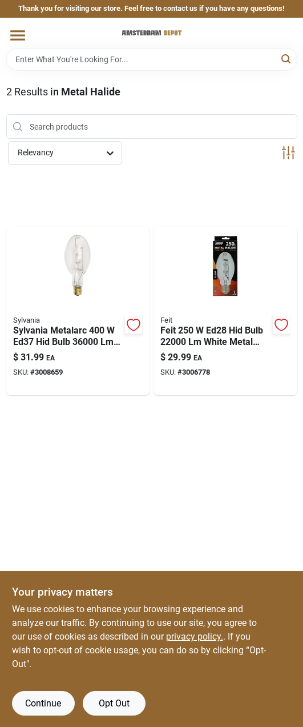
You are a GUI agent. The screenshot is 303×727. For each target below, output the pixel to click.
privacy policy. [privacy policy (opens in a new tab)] (194, 636)
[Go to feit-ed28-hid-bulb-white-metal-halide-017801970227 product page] (225, 311)
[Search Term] (151, 59)
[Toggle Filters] (288, 152)
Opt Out (114, 703)
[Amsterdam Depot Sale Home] (152, 33)
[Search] (286, 58)
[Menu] (17, 35)
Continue (43, 703)
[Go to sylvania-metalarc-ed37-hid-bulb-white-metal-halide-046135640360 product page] (78, 311)
